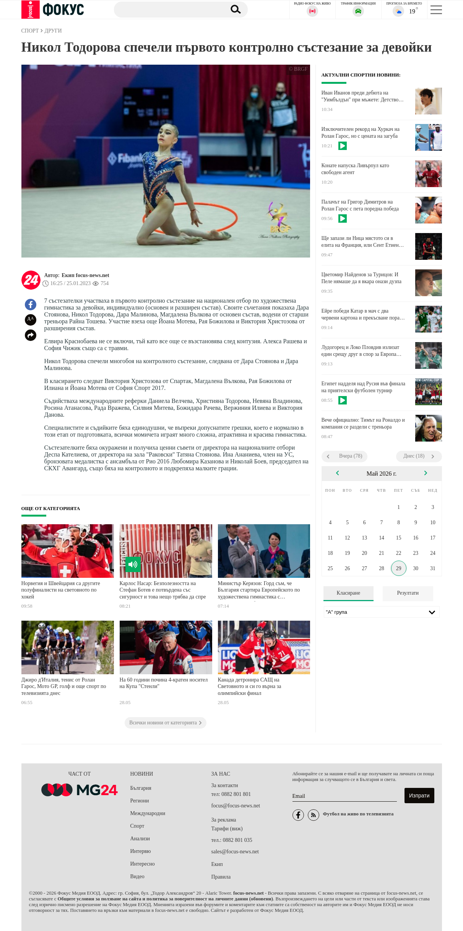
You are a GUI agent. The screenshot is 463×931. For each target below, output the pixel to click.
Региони (139, 801)
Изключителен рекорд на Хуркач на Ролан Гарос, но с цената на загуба (361, 132)
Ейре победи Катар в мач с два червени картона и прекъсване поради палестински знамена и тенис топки (363, 314)
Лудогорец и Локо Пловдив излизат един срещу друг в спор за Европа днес (361, 350)
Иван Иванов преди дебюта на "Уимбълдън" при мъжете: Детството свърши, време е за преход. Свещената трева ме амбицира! (362, 96)
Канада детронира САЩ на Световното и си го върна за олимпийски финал (249, 686)
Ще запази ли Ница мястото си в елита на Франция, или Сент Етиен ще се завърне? (360, 241)
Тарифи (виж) (227, 829)
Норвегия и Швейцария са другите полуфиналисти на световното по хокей (60, 590)
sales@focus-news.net (235, 851)
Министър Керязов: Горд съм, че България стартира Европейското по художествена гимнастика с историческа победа (259, 591)
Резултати (408, 593)
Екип (217, 864)
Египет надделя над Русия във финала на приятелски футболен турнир (364, 387)
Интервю (140, 851)
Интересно (142, 864)
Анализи (140, 838)
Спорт (137, 826)
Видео (137, 876)
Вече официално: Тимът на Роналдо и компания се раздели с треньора (363, 423)
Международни (148, 813)
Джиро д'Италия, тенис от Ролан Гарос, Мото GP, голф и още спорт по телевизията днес (63, 686)
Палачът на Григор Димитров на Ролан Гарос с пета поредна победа (360, 205)
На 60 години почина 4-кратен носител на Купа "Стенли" (164, 683)
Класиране (348, 593)
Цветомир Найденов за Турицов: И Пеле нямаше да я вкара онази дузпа (362, 278)
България (140, 788)
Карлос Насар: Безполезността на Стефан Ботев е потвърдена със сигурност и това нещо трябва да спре (163, 590)
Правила (221, 877)
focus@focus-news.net (235, 806)
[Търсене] (166, 9)
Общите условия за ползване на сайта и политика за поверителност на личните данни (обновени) (165, 899)
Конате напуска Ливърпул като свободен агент (355, 169)
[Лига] (382, 612)
